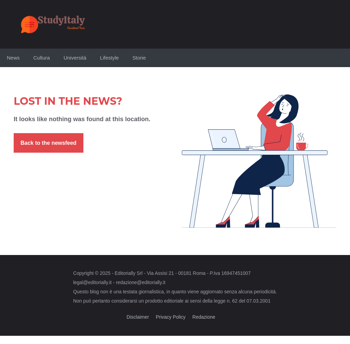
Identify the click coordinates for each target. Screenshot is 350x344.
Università (75, 58)
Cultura (41, 58)
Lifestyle (109, 58)
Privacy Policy (171, 317)
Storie (139, 58)
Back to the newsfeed (49, 143)
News (13, 58)
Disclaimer (137, 317)
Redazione (203, 317)
